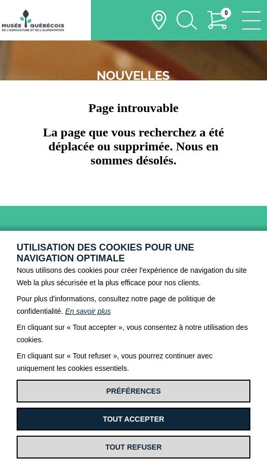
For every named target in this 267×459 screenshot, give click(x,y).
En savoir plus (88, 311)
